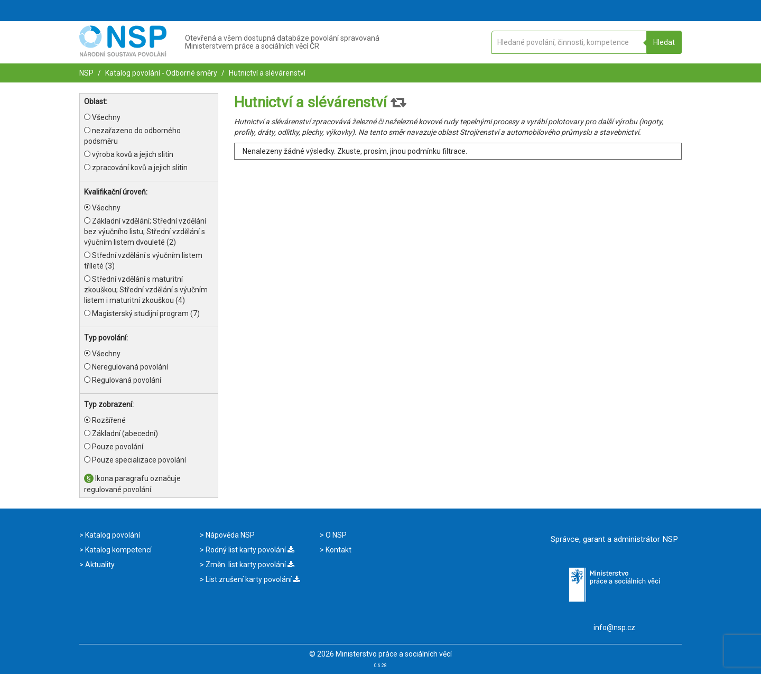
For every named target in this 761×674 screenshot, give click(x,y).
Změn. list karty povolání (249, 564)
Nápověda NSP (229, 535)
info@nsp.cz (614, 627)
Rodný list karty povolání (249, 550)
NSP (86, 73)
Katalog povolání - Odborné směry (160, 73)
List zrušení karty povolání (252, 579)
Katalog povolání (111, 535)
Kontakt (337, 550)
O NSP (335, 535)
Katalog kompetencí (117, 550)
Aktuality (99, 564)
